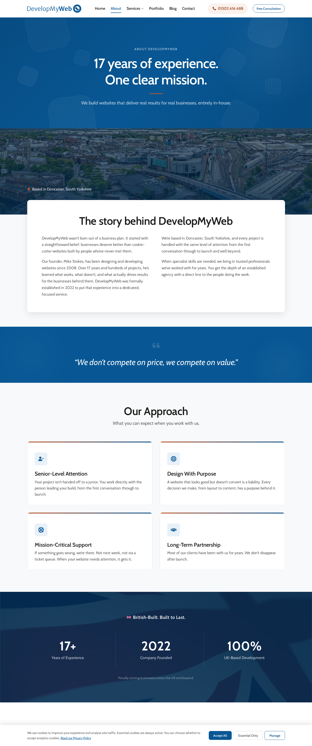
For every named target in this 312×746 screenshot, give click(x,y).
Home (100, 8)
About (116, 8)
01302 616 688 (228, 8)
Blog (173, 8)
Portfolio (156, 8)
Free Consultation (269, 9)
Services (135, 8)
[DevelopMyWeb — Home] (54, 9)
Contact (188, 8)
